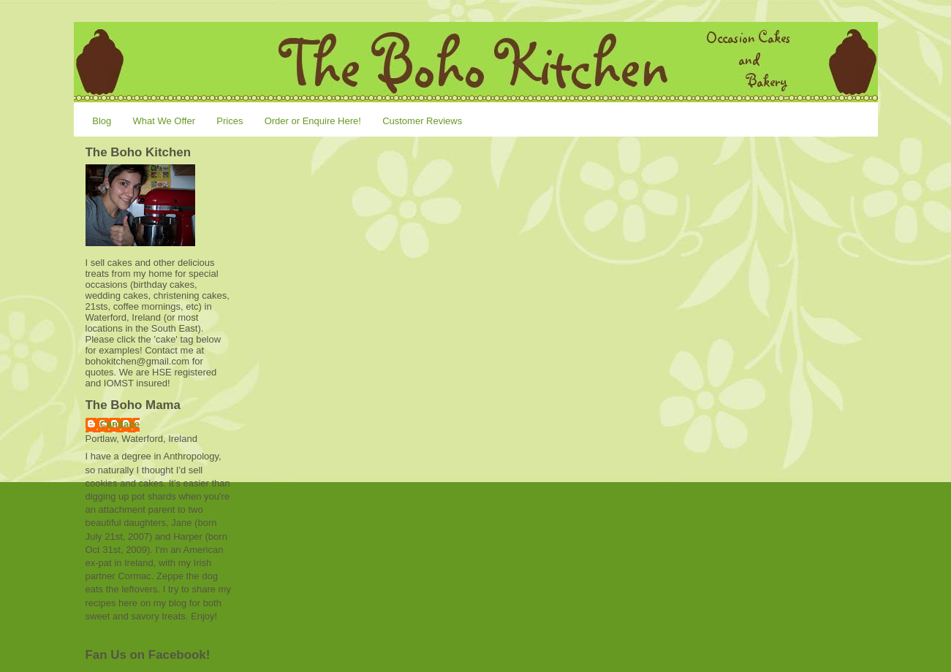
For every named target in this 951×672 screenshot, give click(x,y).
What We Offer (164, 120)
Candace (120, 424)
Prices (229, 120)
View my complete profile (143, 632)
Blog (101, 120)
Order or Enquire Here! (313, 120)
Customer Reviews (422, 120)
